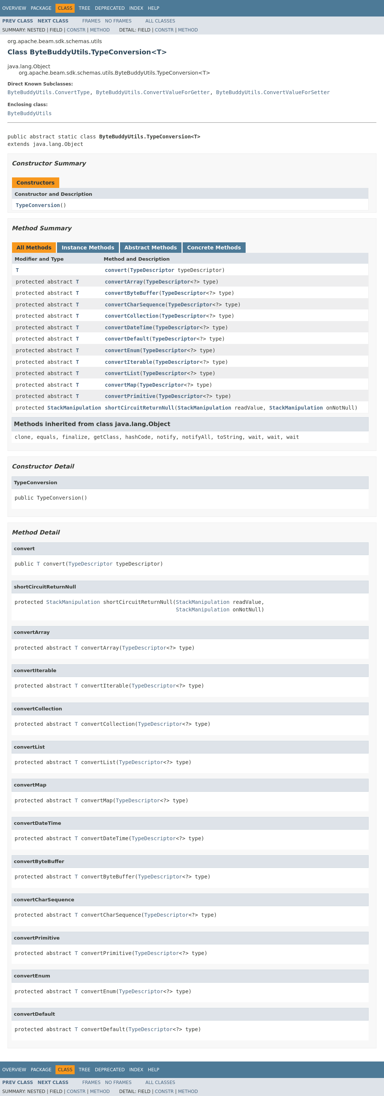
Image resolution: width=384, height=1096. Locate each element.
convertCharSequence (135, 305)
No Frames (118, 21)
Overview (14, 8)
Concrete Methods (214, 248)
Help (153, 8)
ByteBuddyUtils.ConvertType (49, 92)
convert (116, 270)
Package (41, 8)
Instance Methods (88, 248)
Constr (76, 30)
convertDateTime (128, 327)
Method (100, 30)
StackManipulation (74, 408)
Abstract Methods (150, 248)
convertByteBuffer (132, 293)
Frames (91, 21)
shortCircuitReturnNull (139, 408)
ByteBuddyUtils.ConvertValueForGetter (153, 92)
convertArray (124, 282)
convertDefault (127, 339)
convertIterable (128, 362)
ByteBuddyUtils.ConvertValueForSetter (273, 92)
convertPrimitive (130, 396)
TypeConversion (38, 205)
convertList (122, 373)
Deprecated (110, 8)
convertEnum (122, 350)
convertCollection (132, 316)
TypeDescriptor (152, 270)
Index (136, 8)
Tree (84, 8)
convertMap (120, 385)
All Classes (160, 21)
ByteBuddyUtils (30, 113)
